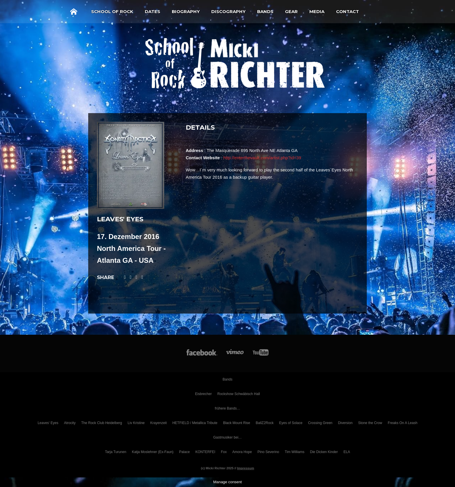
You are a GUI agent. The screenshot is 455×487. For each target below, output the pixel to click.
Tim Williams (294, 452)
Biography (186, 11)
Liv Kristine (136, 423)
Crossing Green (320, 423)
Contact (347, 11)
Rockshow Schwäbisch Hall (238, 394)
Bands (265, 11)
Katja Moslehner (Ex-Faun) (152, 452)
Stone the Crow (370, 423)
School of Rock (112, 11)
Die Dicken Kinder (324, 452)
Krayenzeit (158, 423)
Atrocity (69, 423)
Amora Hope (242, 452)
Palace (184, 452)
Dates (152, 11)
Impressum (245, 468)
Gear (291, 11)
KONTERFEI (205, 452)
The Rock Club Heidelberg (101, 423)
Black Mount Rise (236, 423)
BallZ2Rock (264, 423)
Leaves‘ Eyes (48, 423)
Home (73, 11)
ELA (347, 452)
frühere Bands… (227, 408)
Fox (224, 452)
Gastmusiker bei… (227, 437)
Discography (228, 11)
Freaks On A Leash (402, 423)
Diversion (345, 423)
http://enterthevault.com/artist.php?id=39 (262, 157)
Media (316, 11)
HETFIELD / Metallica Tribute (194, 423)
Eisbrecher (203, 394)
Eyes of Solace (290, 423)
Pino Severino (268, 452)
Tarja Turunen (115, 452)
